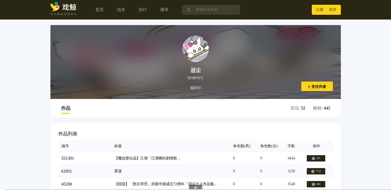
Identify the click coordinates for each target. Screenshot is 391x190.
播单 (164, 9)
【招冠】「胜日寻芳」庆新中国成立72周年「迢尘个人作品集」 (166, 184)
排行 (143, 9)
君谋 (118, 171)
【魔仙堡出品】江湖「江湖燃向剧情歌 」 (148, 158)
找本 (121, 9)
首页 (99, 9)
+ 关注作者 (317, 86)
